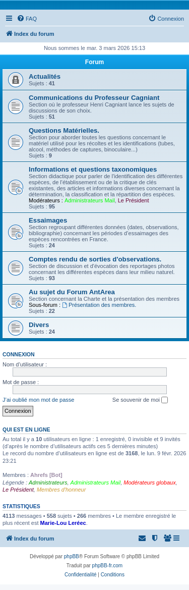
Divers (39, 325)
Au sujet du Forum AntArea (72, 292)
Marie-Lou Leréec (63, 523)
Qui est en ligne (26, 429)
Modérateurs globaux (149, 482)
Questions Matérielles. (64, 130)
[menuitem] (27, 19)
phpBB (71, 556)
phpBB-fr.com (107, 565)
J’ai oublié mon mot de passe (38, 400)
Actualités (44, 76)
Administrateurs (48, 482)
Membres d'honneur (61, 490)
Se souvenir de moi (140, 400)
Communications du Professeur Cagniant (94, 97)
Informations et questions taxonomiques (93, 169)
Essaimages (48, 220)
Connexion (19, 354)
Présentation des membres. (99, 305)
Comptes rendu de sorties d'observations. (95, 259)
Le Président (133, 200)
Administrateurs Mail (90, 200)
